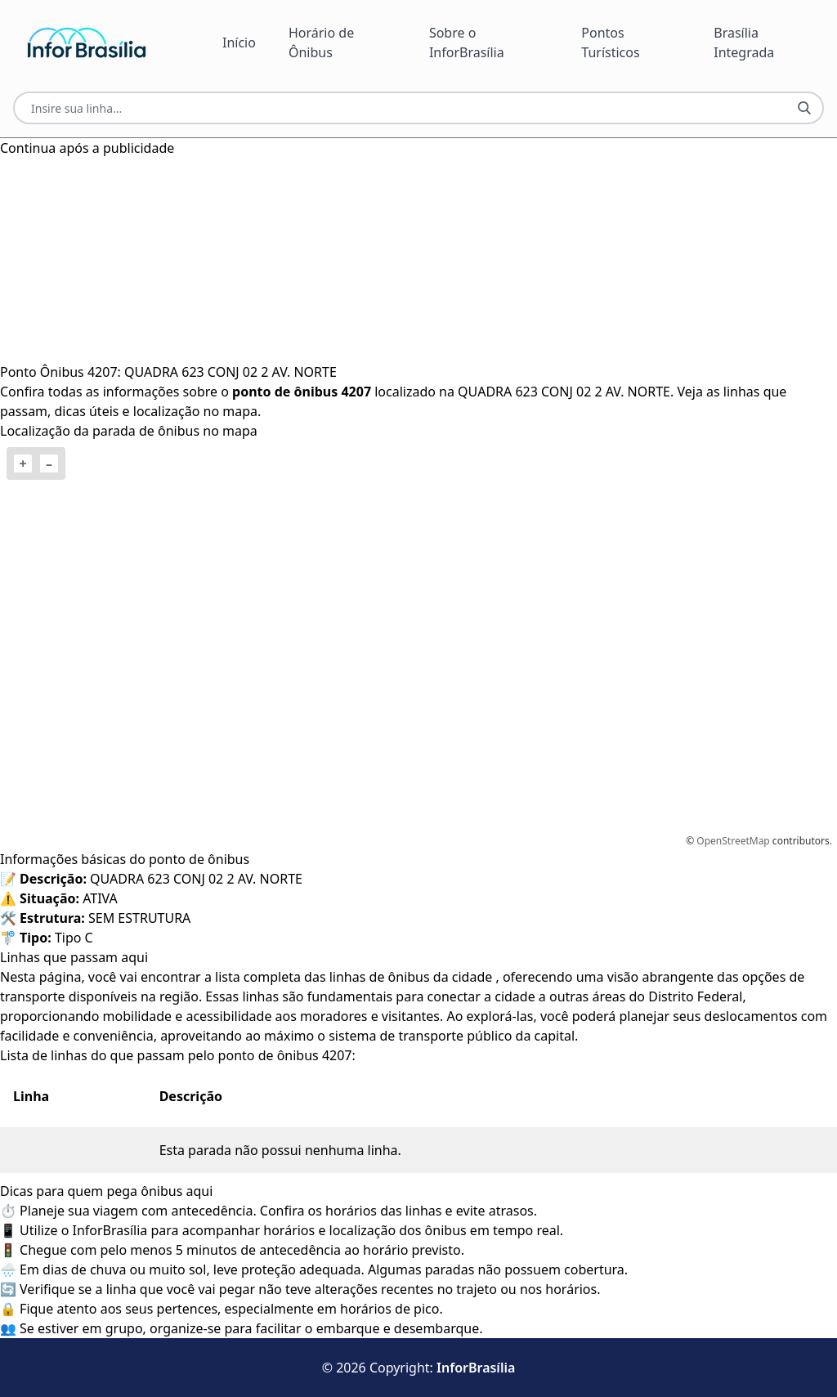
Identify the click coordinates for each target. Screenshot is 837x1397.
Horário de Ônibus (321, 42)
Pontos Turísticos (610, 42)
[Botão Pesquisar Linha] (804, 107)
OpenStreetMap (732, 841)
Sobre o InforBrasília (466, 42)
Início (239, 42)
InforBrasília (475, 1368)
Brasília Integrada (744, 42)
